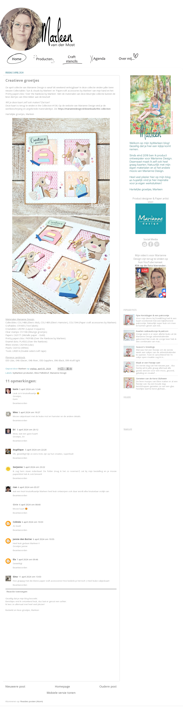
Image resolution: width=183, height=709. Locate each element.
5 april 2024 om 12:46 (30, 389)
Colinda (17, 522)
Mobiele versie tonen (61, 693)
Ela (14, 559)
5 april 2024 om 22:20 (36, 449)
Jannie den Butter (22, 539)
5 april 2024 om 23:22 (34, 467)
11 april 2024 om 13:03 (30, 576)
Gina (15, 576)
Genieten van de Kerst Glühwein (151, 378)
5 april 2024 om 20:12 (27, 429)
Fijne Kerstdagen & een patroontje (152, 315)
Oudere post (108, 686)
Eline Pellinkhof (41, 372)
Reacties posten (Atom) (31, 701)
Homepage (62, 686)
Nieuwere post (15, 686)
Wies (15, 412)
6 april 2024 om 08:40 (30, 504)
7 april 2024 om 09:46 (27, 559)
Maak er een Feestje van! (148, 362)
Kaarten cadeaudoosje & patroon (152, 331)
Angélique (18, 449)
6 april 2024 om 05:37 (28, 487)
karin (15, 389)
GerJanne (18, 467)
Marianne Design (58, 372)
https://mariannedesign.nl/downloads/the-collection (84, 108)
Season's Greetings (145, 347)
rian (15, 487)
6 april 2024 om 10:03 (32, 522)
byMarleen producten (23, 372)
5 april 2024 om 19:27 (29, 412)
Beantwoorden (20, 403)
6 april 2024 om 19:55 (43, 539)
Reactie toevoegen (17, 591)
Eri (14, 429)
